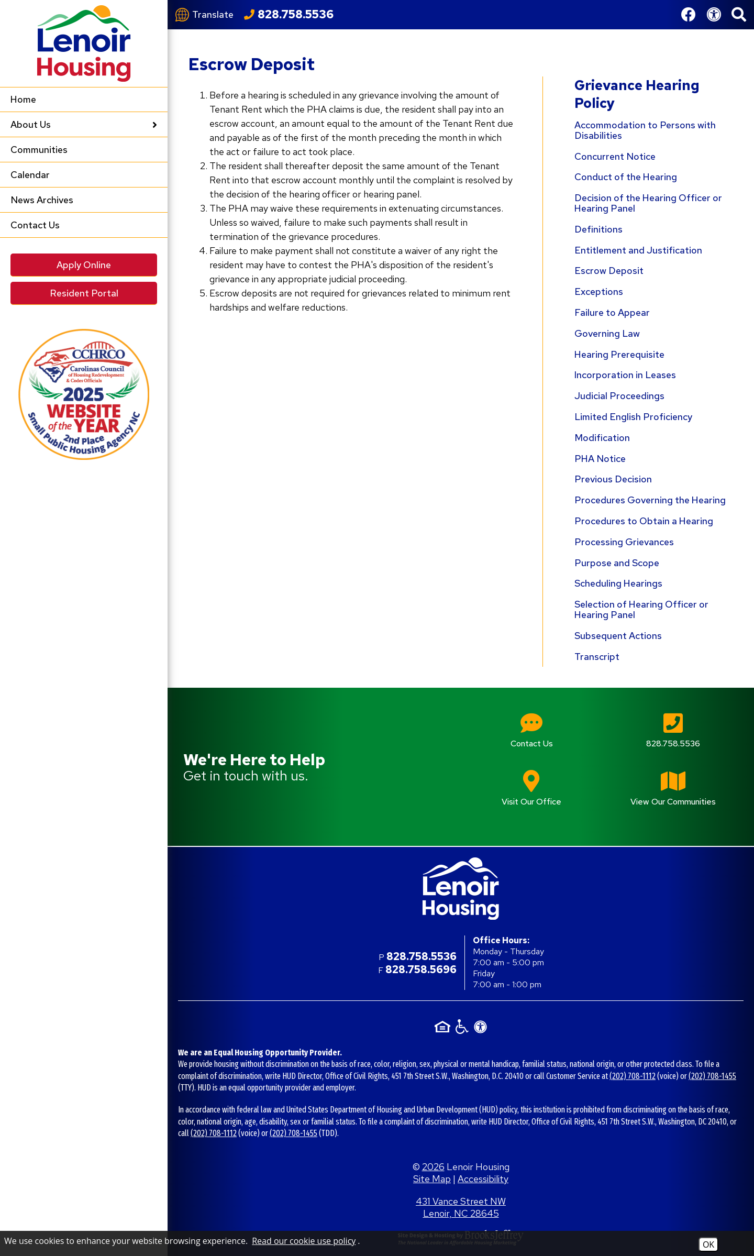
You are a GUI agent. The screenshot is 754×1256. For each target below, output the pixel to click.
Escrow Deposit (609, 271)
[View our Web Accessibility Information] (713, 14)
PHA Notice (600, 459)
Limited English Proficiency (633, 417)
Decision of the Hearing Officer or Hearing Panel (648, 203)
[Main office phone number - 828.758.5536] (673, 738)
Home (23, 99)
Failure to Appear (612, 312)
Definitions (598, 229)
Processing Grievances (624, 542)
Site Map (432, 1179)
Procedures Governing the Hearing (650, 500)
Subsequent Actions (618, 636)
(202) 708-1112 (632, 1076)
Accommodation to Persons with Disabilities (645, 130)
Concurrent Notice (615, 156)
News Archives (41, 200)
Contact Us (35, 225)
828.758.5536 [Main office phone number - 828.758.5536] (421, 956)
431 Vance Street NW (461, 1207)
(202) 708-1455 (712, 1076)
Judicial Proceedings (619, 396)
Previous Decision (613, 479)
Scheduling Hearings (618, 583)
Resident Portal (84, 293)
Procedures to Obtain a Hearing (643, 521)
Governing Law (607, 333)
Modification (602, 438)
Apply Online (84, 265)
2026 (433, 1167)
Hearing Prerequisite (619, 354)
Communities (39, 150)
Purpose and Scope (616, 563)
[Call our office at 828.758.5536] (289, 15)
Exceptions (598, 291)
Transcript (596, 657)
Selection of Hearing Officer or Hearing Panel (641, 609)
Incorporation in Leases (625, 375)
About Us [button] (83, 124)
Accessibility (483, 1179)
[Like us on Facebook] (688, 14)
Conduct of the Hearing (625, 177)
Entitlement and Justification (638, 250)
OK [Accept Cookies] (708, 1244)
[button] (738, 14)
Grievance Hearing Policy (637, 94)
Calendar (30, 175)
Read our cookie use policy (304, 1241)
